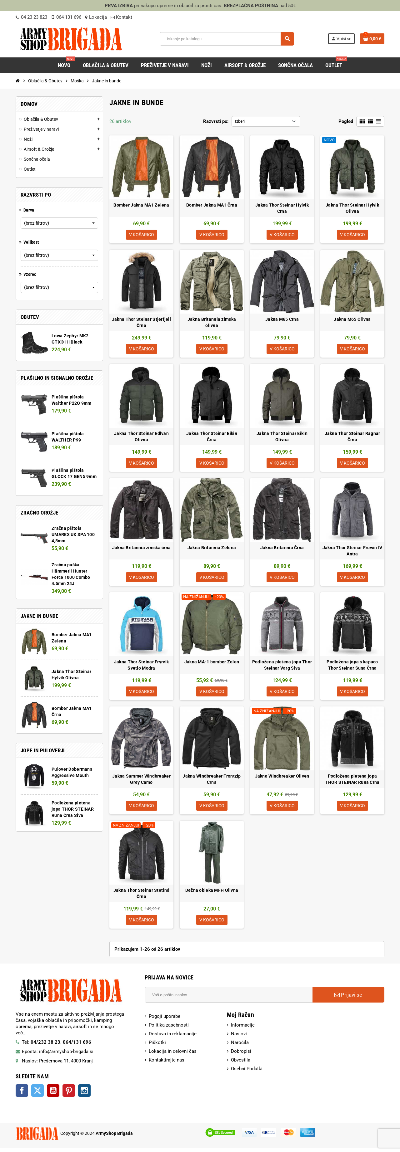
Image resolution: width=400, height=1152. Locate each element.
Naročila (240, 1047)
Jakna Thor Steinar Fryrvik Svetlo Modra (141, 667)
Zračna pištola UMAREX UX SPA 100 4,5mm (73, 534)
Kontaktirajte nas (166, 1064)
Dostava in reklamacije (173, 1038)
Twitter (37, 1094)
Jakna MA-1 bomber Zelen (211, 664)
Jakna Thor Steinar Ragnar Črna (352, 437)
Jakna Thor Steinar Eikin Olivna (282, 437)
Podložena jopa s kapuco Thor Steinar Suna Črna (352, 667)
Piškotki (157, 1047)
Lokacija (96, 17)
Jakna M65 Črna (282, 319)
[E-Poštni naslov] (228, 999)
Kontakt (121, 17)
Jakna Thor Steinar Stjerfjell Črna (141, 323)
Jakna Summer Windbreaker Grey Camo (141, 782)
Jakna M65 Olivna (352, 319)
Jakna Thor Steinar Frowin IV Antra (352, 552)
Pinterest (68, 1094)
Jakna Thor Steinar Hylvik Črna (282, 208)
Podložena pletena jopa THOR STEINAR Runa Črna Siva (73, 809)
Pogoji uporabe (164, 1020)
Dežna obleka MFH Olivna (211, 893)
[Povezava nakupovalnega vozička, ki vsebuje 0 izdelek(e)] (372, 38)
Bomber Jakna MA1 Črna (211, 205)
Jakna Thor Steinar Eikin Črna (211, 437)
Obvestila (240, 1064)
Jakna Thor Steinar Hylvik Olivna (352, 208)
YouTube (53, 1094)
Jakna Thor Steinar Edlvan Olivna (141, 437)
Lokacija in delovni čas (173, 1055)
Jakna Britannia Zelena (212, 549)
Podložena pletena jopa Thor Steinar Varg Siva (282, 667)
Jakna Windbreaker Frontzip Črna (211, 782)
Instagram (84, 1094)
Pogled (345, 121)
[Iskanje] (227, 39)
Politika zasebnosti (169, 1029)
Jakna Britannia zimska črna (141, 549)
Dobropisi (241, 1055)
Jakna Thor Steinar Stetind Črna (141, 897)
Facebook (22, 1094)
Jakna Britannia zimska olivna (212, 323)
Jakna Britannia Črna (282, 549)
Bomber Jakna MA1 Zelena (141, 205)
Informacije (243, 1029)
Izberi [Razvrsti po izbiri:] (240, 121)
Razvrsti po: (215, 121)
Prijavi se (348, 999)
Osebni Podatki (246, 1073)
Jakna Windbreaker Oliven (282, 779)
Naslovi (239, 1038)
